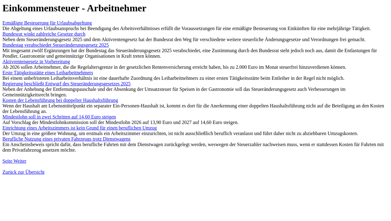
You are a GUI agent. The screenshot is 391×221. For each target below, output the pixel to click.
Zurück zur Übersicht (23, 172)
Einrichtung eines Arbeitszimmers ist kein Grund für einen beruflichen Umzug (79, 127)
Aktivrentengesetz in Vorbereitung (36, 61)
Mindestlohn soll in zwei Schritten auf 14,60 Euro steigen (59, 116)
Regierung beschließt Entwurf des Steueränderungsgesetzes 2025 (66, 83)
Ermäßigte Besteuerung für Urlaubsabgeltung (47, 22)
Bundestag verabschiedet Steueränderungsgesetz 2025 (55, 45)
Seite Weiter (14, 161)
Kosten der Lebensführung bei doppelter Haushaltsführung (60, 100)
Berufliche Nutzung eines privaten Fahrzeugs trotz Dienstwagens (66, 139)
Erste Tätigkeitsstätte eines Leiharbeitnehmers (47, 72)
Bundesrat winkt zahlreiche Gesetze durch (43, 34)
